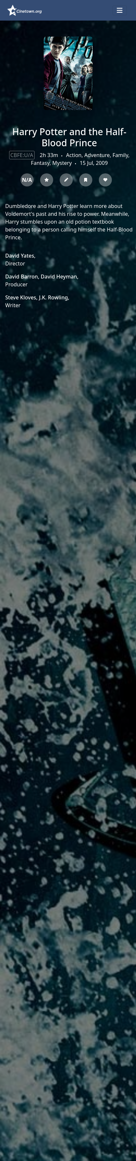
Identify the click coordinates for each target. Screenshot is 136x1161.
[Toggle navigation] (120, 10)
